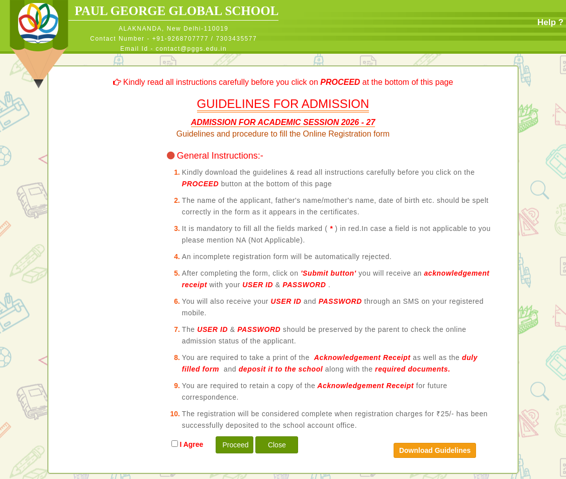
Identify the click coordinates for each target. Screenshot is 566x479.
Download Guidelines (434, 450)
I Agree (189, 444)
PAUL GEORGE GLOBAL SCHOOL (173, 11)
